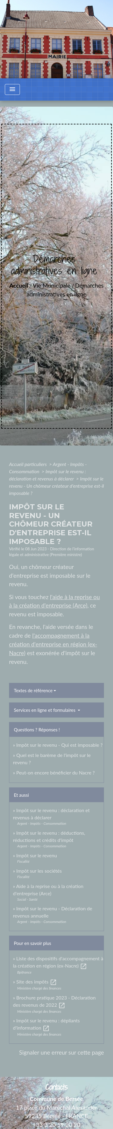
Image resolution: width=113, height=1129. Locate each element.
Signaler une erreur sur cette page (61, 1052)
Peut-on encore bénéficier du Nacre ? (55, 772)
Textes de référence (33, 690)
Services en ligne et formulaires (45, 710)
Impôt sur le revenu (36, 855)
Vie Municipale (52, 285)
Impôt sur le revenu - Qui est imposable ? (59, 745)
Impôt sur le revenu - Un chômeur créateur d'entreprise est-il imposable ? (56, 486)
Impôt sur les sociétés (39, 871)
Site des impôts (36, 981)
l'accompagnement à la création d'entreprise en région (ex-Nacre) (53, 644)
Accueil (18, 285)
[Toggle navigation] (12, 89)
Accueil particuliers (28, 464)
